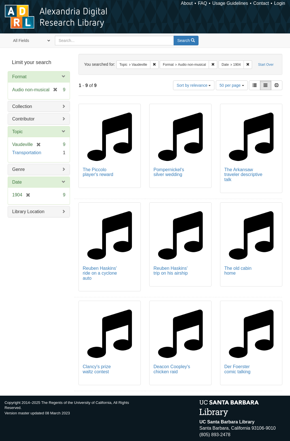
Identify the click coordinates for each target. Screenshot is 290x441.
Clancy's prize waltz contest (97, 369)
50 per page (231, 85)
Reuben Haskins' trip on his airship (170, 271)
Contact (261, 3)
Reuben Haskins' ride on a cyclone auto (100, 273)
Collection (22, 106)
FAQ (202, 3)
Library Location (28, 211)
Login (279, 3)
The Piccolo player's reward (98, 172)
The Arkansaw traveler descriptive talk (243, 174)
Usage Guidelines (230, 3)
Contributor (23, 118)
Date (17, 182)
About (187, 3)
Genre (18, 169)
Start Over (266, 65)
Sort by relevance (194, 85)
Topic (17, 131)
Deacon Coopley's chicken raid (171, 369)
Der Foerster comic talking (237, 369)
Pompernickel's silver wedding (168, 172)
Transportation (26, 152)
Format (19, 76)
